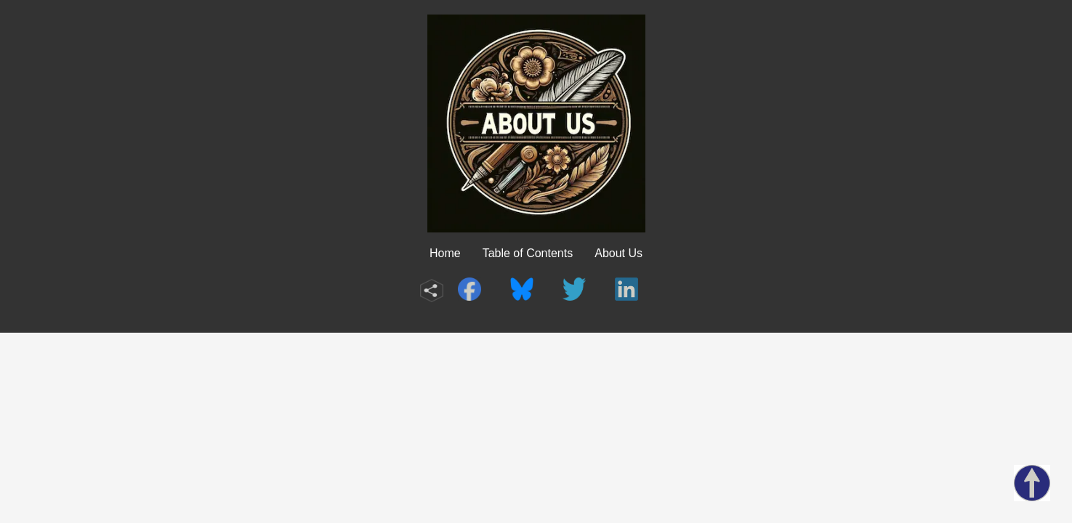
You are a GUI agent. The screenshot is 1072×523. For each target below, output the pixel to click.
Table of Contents (528, 253)
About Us (618, 253)
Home (445, 253)
